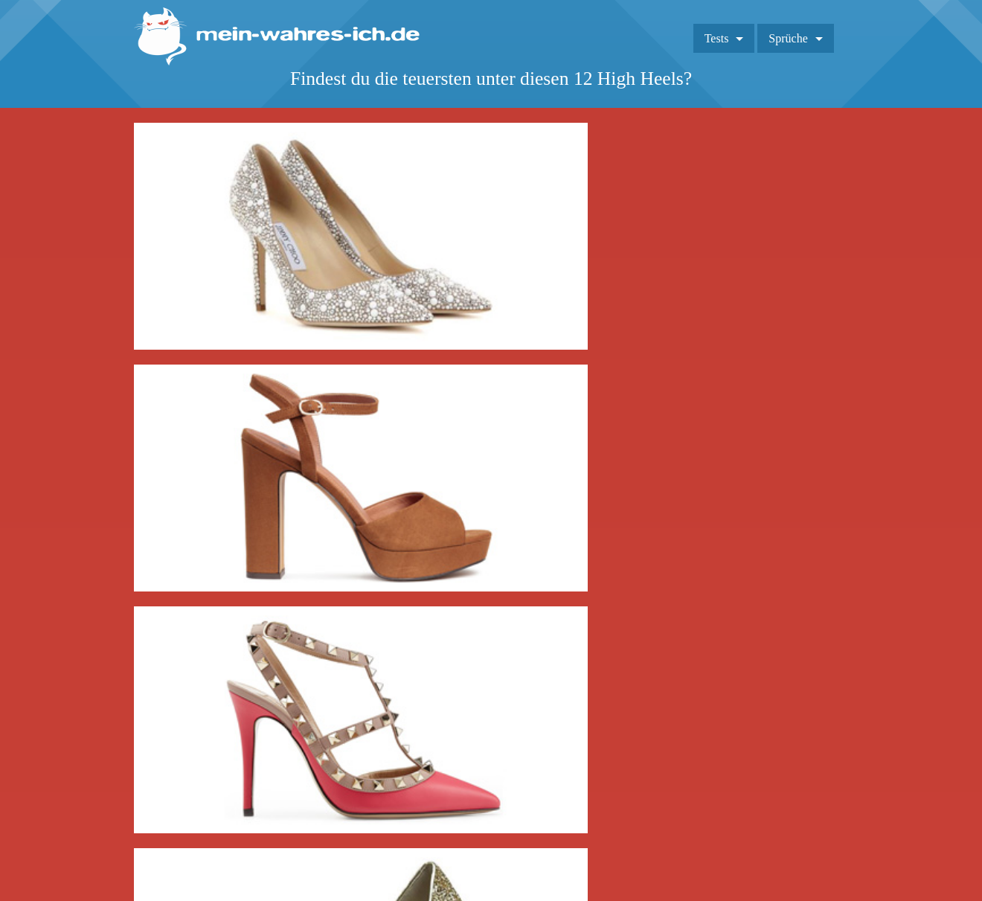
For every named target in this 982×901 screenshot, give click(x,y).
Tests (717, 38)
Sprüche (787, 38)
